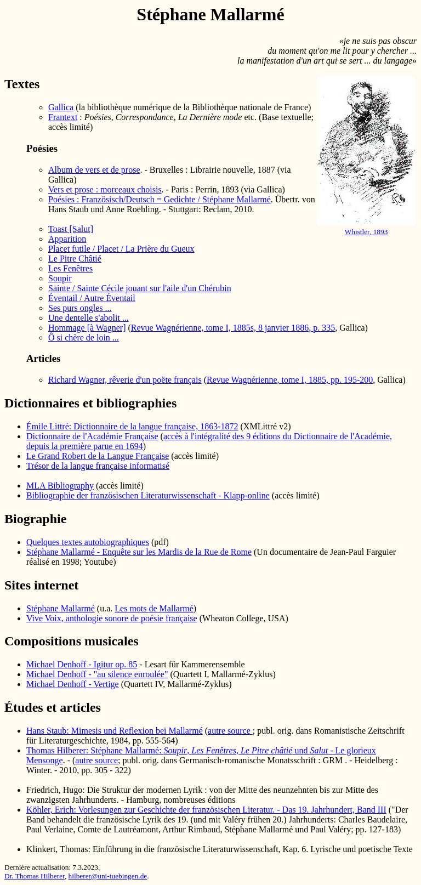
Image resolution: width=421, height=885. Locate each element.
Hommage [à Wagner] (87, 327)
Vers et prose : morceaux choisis (105, 189)
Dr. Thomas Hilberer (34, 876)
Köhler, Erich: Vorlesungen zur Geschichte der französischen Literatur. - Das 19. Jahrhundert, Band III (206, 809)
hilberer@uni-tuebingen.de (108, 876)
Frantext (62, 117)
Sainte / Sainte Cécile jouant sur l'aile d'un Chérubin (139, 288)
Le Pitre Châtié (74, 258)
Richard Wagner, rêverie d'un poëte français (125, 379)
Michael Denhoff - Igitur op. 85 (81, 664)
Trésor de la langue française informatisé (97, 465)
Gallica (60, 107)
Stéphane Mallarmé (60, 608)
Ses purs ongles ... (80, 308)
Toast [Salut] (70, 229)
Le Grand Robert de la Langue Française (97, 456)
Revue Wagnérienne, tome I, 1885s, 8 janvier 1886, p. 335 (233, 327)
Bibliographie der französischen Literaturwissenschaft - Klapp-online (148, 495)
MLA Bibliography (60, 485)
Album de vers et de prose (94, 169)
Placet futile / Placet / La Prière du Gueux (121, 248)
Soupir (60, 278)
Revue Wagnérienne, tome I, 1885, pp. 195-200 (290, 379)
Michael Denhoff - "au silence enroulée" (97, 674)
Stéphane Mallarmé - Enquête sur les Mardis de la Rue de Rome (139, 552)
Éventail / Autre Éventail (91, 298)
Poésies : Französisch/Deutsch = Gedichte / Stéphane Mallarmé (159, 199)
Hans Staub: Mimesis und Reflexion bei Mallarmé (114, 730)
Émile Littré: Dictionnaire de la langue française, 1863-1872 (132, 426)
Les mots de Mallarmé (154, 608)
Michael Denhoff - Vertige (72, 684)
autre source (230, 730)
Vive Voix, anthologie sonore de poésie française (111, 618)
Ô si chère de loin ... (83, 337)
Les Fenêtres (70, 268)
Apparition (67, 238)
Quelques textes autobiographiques (87, 542)
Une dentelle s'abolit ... (88, 317)
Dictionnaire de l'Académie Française (92, 436)
